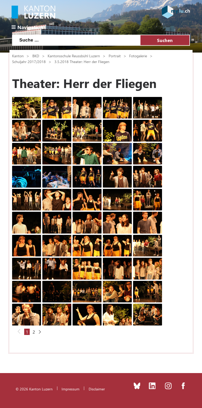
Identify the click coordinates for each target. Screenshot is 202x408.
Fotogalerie (138, 55)
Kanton (18, 55)
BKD (35, 55)
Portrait (115, 55)
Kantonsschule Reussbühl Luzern (74, 55)
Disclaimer (97, 388)
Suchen (165, 40)
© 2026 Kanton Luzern (34, 388)
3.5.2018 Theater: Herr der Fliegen (81, 61)
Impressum (70, 388)
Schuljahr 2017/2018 (29, 61)
